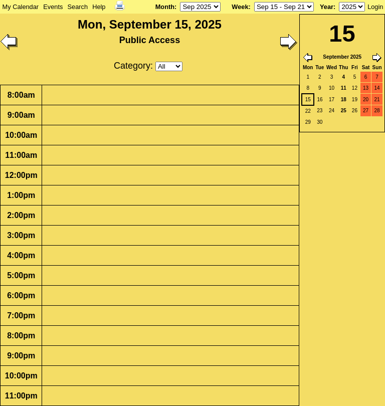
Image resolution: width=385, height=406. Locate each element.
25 (343, 110)
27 (365, 110)
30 (319, 122)
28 (376, 110)
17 (331, 99)
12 (354, 88)
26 (354, 110)
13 (365, 88)
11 (343, 88)
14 (376, 88)
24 (331, 110)
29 (308, 122)
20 (365, 99)
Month (164, 7)
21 (376, 99)
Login (375, 7)
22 (308, 111)
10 (331, 88)
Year (326, 7)
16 (319, 99)
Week (240, 7)
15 (308, 99)
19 (354, 99)
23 (319, 110)
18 (343, 99)
